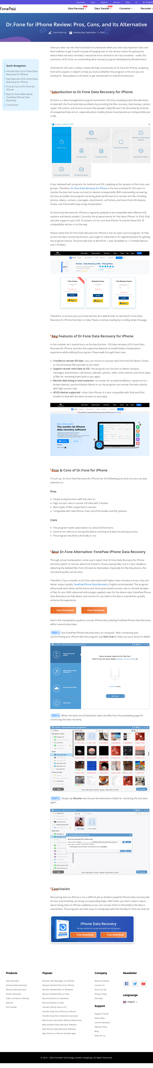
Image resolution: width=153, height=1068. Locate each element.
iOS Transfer (11, 1007)
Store (93, 2)
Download (80, 2)
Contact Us (100, 985)
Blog (128, 2)
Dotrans (9, 1003)
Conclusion (12, 104)
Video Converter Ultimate (17, 998)
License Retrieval (102, 1022)
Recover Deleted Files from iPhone (58, 985)
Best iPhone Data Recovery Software (59, 1029)
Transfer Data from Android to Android (60, 1016)
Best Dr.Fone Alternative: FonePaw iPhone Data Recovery (19, 97)
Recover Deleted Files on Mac (55, 994)
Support (104, 2)
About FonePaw (102, 981)
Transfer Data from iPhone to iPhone (59, 1011)
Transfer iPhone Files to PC (54, 1007)
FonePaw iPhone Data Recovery (90, 584)
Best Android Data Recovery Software (59, 1024)
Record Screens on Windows (55, 998)
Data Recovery (12, 981)
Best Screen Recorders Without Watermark (62, 1020)
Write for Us (100, 1036)
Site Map (99, 998)
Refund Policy (101, 1027)
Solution (116, 2)
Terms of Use (100, 989)
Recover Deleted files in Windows (57, 989)
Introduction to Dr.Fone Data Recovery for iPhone (21, 73)
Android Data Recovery (16, 985)
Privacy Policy (101, 994)
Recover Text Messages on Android (58, 981)
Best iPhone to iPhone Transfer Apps (59, 1033)
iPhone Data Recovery (16, 989)
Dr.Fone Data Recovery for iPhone (89, 188)
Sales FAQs (100, 1018)
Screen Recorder (13, 994)
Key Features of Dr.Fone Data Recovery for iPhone (22, 80)
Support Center (102, 1014)
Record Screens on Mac (53, 1003)
